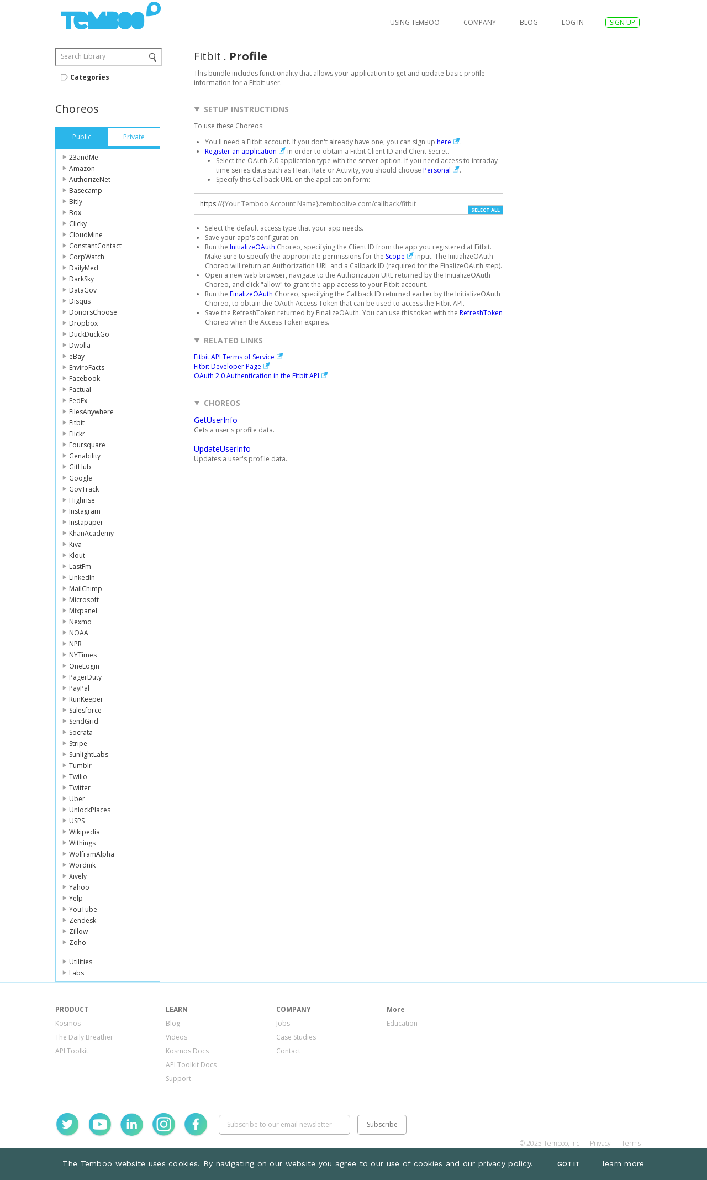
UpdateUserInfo (222, 448)
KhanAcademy (91, 533)
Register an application (241, 151)
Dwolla (80, 345)
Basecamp (85, 190)
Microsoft (84, 599)
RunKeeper (86, 699)
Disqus (80, 301)
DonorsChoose (93, 312)
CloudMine (86, 234)
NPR (75, 644)
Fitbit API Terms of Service (234, 357)
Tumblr (80, 765)
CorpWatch (86, 257)
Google (80, 478)
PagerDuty (85, 677)
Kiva (75, 544)
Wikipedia (84, 832)
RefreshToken (481, 312)
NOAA (78, 633)
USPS (77, 821)
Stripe (78, 743)
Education (402, 1023)
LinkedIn (82, 577)
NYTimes (83, 655)
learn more (624, 1163)
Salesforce (85, 710)
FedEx (78, 400)
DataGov (83, 290)
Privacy (600, 1143)
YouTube (83, 909)
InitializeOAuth (252, 247)
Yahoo (79, 887)
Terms (631, 1143)
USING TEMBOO (415, 22)
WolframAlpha (91, 854)
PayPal (79, 688)
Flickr (77, 433)
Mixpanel (83, 610)
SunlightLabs (88, 754)
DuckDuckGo (89, 334)
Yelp (76, 898)
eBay (77, 356)
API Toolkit (71, 1051)
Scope (395, 256)
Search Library (83, 56)
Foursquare (87, 445)
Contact (288, 1051)
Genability (85, 456)
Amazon (82, 168)
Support (178, 1078)
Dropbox (83, 323)
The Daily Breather (84, 1037)
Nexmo (80, 621)
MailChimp (85, 588)
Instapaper (86, 522)
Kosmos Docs (187, 1051)
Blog (529, 22)
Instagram (85, 511)
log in (573, 22)
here (444, 142)
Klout (77, 555)
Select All (485, 209)
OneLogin (84, 666)
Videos (176, 1037)
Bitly (75, 201)
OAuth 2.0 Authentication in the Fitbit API (256, 375)
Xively (78, 876)
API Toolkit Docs (191, 1064)
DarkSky (81, 279)
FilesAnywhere (91, 411)
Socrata (81, 732)
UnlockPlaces (89, 809)
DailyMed (83, 268)
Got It (568, 1164)
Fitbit (77, 422)
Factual (80, 389)
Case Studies (296, 1037)
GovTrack (84, 489)
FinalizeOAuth (251, 294)
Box (75, 212)
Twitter (80, 787)
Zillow (78, 931)
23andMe (83, 157)
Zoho (77, 942)
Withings (82, 843)
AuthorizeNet (89, 179)
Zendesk (82, 920)
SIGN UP (622, 22)
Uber (77, 798)
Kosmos (68, 1023)
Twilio (78, 776)
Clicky (78, 223)
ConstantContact (95, 245)
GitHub (80, 467)
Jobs (283, 1023)
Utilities (80, 962)
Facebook (84, 378)
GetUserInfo (216, 420)
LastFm (80, 566)
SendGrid (83, 721)
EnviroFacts (86, 367)
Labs (76, 973)
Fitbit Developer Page (227, 366)
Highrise (82, 500)
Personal (437, 170)
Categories (89, 77)
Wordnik (82, 865)
